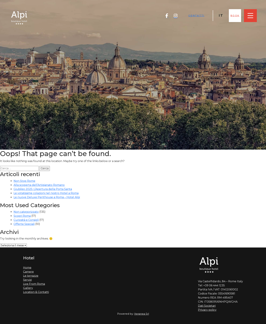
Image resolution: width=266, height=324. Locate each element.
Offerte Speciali (24, 224)
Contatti (196, 15)
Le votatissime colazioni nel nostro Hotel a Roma (46, 193)
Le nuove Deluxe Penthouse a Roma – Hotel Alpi (47, 197)
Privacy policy (207, 309)
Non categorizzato (26, 211)
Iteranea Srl (141, 313)
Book (235, 15)
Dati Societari (207, 305)
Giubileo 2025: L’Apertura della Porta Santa (43, 189)
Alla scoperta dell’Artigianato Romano (39, 185)
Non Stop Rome (24, 181)
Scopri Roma (22, 215)
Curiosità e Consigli (26, 220)
